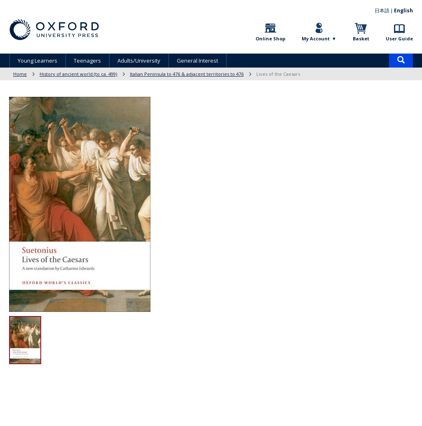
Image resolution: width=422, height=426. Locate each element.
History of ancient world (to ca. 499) (78, 74)
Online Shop (270, 38)
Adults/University (138, 60)
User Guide (399, 38)
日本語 (382, 10)
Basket (361, 38)
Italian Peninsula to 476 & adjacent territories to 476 (187, 74)
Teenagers (87, 60)
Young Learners (37, 60)
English (403, 10)
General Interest (197, 60)
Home (20, 74)
